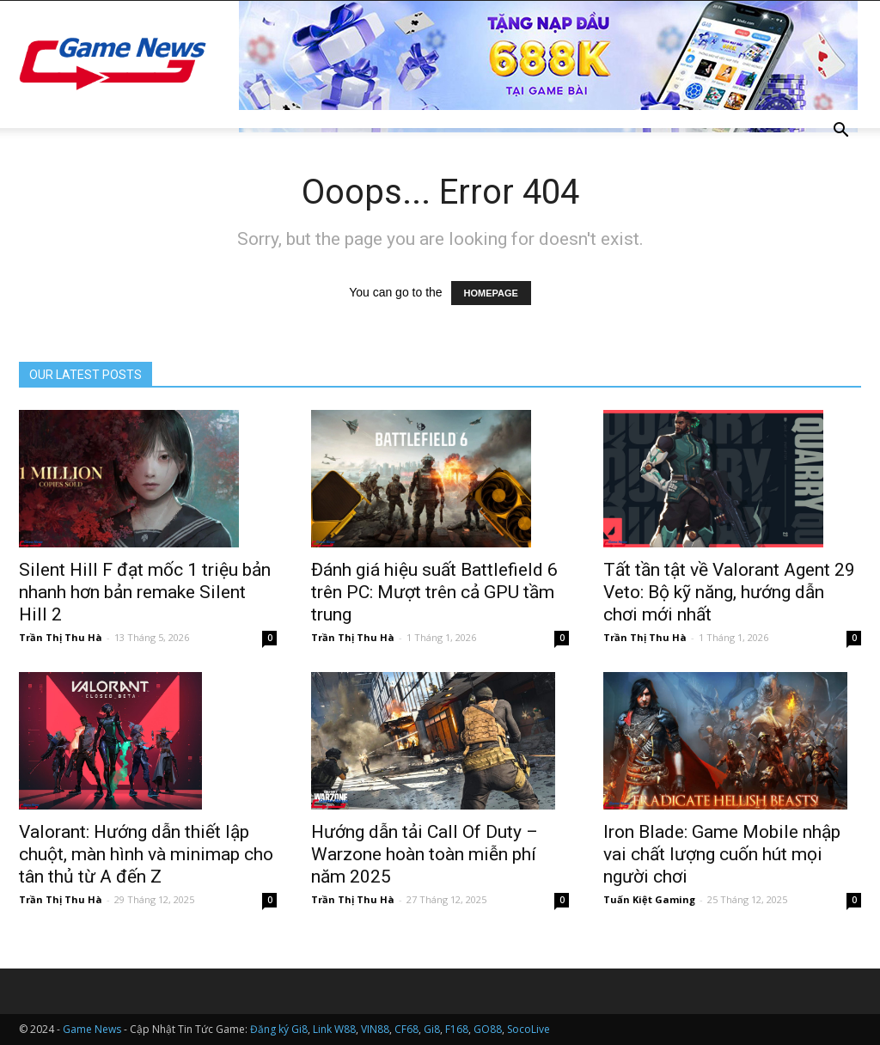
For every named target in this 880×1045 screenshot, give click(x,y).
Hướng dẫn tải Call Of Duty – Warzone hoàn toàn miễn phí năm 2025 (424, 854)
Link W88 (334, 1029)
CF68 (406, 1029)
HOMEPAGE (491, 293)
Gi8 (432, 1029)
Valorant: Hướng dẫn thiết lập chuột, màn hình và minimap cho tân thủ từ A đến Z (146, 854)
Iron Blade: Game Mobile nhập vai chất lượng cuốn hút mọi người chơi (721, 854)
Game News (92, 1029)
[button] (840, 132)
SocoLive (528, 1029)
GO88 (488, 1029)
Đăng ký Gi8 (279, 1029)
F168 (456, 1029)
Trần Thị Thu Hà (60, 637)
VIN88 (375, 1029)
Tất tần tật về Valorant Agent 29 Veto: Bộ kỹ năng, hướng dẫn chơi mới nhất (729, 592)
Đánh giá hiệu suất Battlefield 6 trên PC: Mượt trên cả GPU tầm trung (434, 592)
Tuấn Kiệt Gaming (649, 899)
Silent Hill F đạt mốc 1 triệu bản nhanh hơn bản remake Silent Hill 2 (145, 592)
